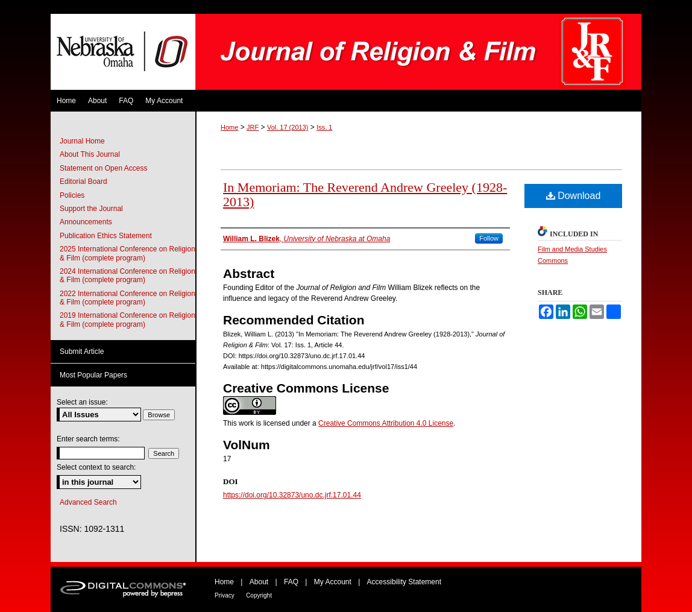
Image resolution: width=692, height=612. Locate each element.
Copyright (259, 595)
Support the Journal (91, 208)
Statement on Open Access (103, 168)
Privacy (224, 595)
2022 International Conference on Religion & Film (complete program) (127, 297)
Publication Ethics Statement (106, 236)
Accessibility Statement (404, 582)
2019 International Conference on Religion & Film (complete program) (127, 319)
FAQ (291, 582)
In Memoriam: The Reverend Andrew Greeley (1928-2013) (365, 194)
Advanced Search (88, 502)
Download (573, 196)
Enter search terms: (88, 439)
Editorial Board (83, 181)
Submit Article (82, 351)
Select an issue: (82, 402)
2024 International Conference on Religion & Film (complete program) (127, 275)
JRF (253, 127)
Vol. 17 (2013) (288, 127)
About (259, 582)
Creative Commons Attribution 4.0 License (385, 423)
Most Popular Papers (93, 375)
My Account (332, 582)
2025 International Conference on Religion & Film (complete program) (127, 253)
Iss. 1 (324, 127)
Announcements (86, 222)
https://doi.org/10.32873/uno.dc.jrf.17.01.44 (292, 495)
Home (229, 127)
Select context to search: (96, 467)
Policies (72, 195)
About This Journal (90, 154)
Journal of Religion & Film (418, 52)
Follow (489, 238)
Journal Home (82, 141)
